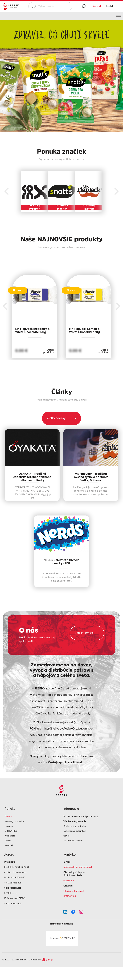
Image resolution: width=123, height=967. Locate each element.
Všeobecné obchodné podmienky (80, 817)
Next (116, 191)
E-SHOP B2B (11, 831)
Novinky (9, 826)
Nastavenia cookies (73, 841)
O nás (8, 841)
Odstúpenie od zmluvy (74, 831)
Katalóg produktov (14, 821)
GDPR (66, 836)
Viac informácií (84, 633)
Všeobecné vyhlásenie (74, 821)
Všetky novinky (56, 419)
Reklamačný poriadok (74, 826)
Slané (88, 76)
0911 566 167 (69, 881)
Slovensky (97, 6)
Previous (6, 191)
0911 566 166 (69, 896)
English (110, 6)
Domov (8, 817)
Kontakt (9, 846)
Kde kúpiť (10, 836)
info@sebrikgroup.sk (73, 891)
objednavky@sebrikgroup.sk (77, 867)
